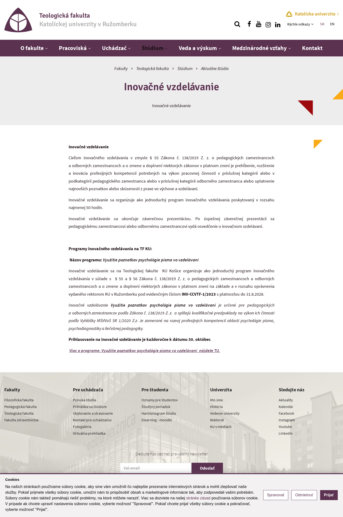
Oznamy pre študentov (159, 400)
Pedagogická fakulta (20, 406)
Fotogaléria (82, 426)
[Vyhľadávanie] (237, 24)
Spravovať (276, 495)
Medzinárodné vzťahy (259, 48)
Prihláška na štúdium (90, 406)
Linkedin (286, 433)
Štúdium (153, 48)
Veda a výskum (198, 48)
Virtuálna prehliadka (89, 433)
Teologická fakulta (152, 68)
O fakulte (32, 48)
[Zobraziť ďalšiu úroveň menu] (313, 24)
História (216, 406)
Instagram (287, 420)
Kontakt (312, 48)
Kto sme (216, 400)
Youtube (285, 426)
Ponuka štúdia (84, 400)
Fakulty (121, 68)
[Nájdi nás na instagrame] (268, 24)
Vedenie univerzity (224, 413)
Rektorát (217, 420)
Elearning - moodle (156, 420)
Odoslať (207, 468)
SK (322, 23)
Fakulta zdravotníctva (21, 420)
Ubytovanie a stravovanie (93, 413)
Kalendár (286, 406)
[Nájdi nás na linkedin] (277, 24)
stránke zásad (198, 498)
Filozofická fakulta (19, 400)
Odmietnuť (304, 495)
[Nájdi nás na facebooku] (249, 24)
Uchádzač (114, 48)
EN (332, 23)
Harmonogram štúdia (158, 413)
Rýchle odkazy (298, 24)
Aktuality (286, 400)
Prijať (329, 495)
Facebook (286, 413)
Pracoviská (73, 48)
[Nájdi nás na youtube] (258, 24)
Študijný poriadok (155, 406)
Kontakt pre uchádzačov (92, 420)
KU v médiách (221, 426)
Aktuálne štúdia (215, 68)
